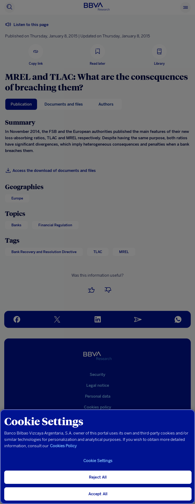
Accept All (98, 494)
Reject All (98, 477)
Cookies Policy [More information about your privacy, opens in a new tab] (63, 446)
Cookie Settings (97, 460)
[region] (97, 456)
